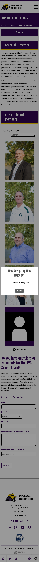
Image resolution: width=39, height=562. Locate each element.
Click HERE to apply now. (19, 282)
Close (19, 291)
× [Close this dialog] (35, 269)
